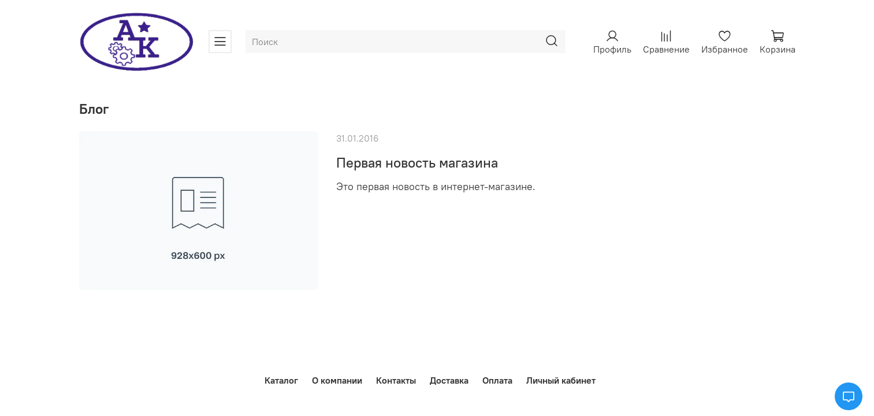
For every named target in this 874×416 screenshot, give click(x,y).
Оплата (497, 380)
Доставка (449, 380)
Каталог (281, 380)
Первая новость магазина (417, 162)
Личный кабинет (561, 380)
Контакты (396, 380)
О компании (337, 380)
